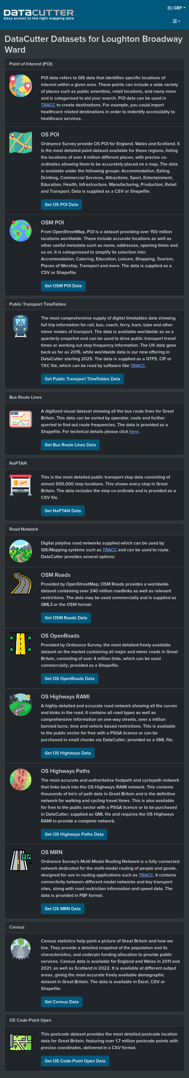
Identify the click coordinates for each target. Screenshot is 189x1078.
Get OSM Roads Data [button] (66, 618)
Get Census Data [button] (62, 1002)
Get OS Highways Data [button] (68, 753)
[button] (177, 8)
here (134, 431)
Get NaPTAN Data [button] (63, 511)
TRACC (48, 105)
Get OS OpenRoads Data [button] (70, 678)
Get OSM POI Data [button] (63, 286)
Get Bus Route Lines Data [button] (70, 445)
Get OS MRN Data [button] (63, 908)
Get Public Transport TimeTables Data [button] (82, 379)
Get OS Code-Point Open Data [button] (75, 1061)
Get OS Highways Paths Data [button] (74, 834)
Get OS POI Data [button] (61, 204)
